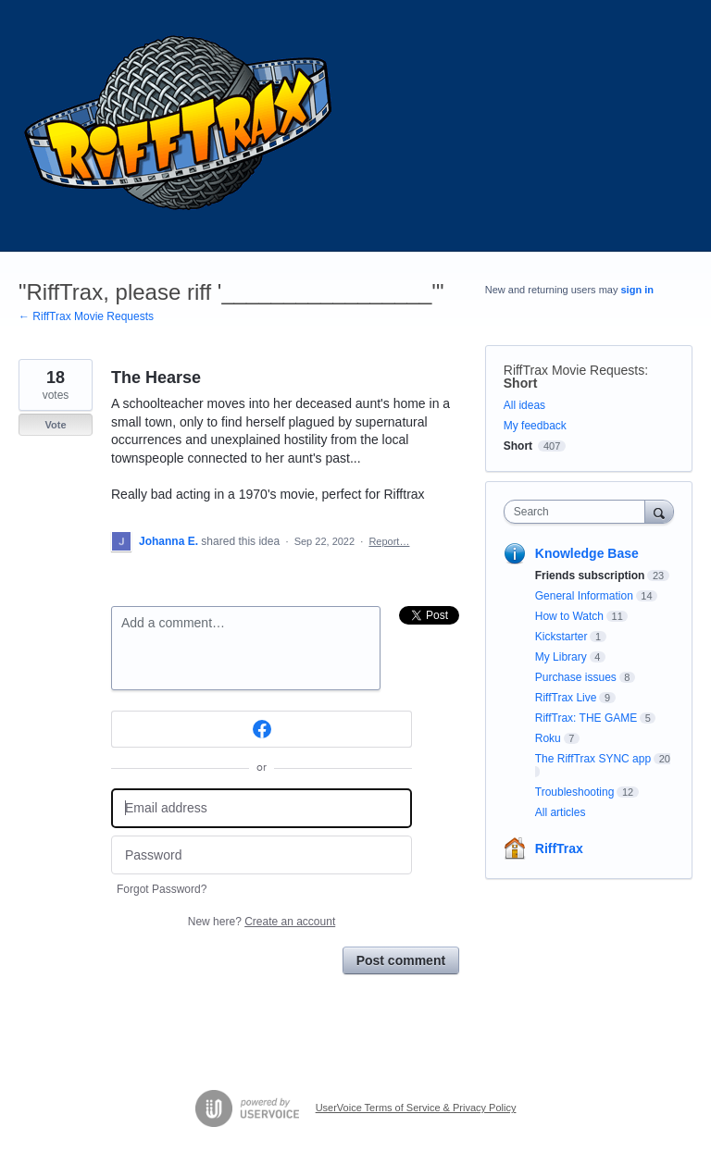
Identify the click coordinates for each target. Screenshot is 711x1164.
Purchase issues (576, 677)
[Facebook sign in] (261, 729)
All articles (560, 812)
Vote (55, 424)
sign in (637, 289)
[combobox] (578, 511)
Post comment (400, 960)
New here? (261, 921)
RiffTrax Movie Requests (574, 370)
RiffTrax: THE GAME (586, 718)
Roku (548, 738)
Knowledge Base (587, 553)
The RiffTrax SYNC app (593, 758)
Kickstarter (561, 636)
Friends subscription (590, 575)
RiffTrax (559, 848)
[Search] (659, 511)
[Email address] (261, 808)
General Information (584, 595)
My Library (561, 656)
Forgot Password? (161, 889)
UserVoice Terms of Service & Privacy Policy (416, 1107)
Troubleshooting (575, 792)
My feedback (535, 425)
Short (521, 383)
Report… (388, 541)
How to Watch (569, 616)
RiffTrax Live (566, 697)
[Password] (261, 855)
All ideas (524, 405)
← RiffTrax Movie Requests (86, 316)
